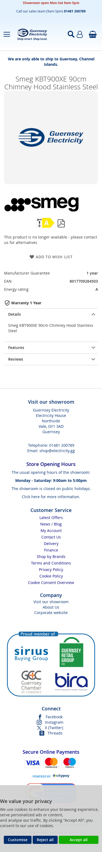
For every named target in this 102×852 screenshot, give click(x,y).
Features (16, 347)
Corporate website (51, 612)
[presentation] (51, 314)
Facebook (54, 716)
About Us (51, 607)
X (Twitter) (54, 727)
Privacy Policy (51, 569)
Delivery (51, 543)
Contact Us (51, 537)
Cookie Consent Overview (51, 582)
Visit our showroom (51, 601)
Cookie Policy (51, 576)
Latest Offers (51, 517)
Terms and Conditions (51, 563)
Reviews (15, 359)
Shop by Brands (51, 556)
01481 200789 (61, 445)
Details (14, 314)
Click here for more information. (51, 496)
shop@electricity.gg (57, 450)
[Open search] (71, 34)
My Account (51, 530)
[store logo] (36, 34)
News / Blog (51, 524)
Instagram (54, 722)
